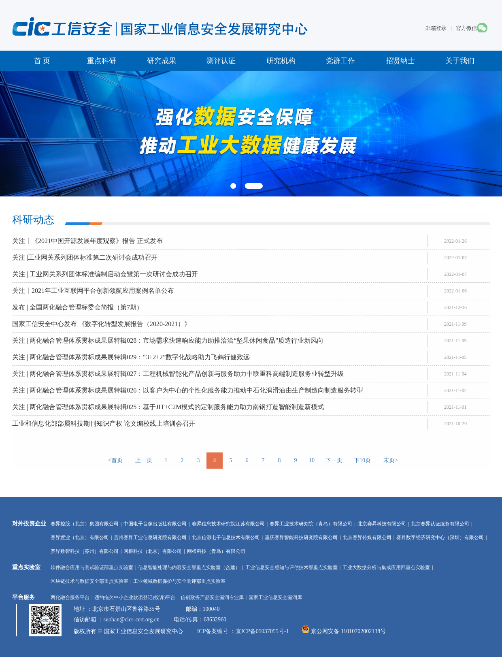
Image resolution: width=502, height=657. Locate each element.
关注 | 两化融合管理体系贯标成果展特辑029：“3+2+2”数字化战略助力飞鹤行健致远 (131, 357)
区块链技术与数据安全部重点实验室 (89, 581)
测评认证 (221, 61)
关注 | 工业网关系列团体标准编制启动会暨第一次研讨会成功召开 (105, 274)
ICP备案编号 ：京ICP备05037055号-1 (243, 631)
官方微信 (466, 28)
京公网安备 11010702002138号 (348, 631)
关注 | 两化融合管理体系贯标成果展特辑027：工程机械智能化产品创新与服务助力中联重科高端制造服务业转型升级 (178, 373)
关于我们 (459, 61)
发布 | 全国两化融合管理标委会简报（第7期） (77, 307)
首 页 (42, 61)
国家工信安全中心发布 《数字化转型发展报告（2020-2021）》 (101, 323)
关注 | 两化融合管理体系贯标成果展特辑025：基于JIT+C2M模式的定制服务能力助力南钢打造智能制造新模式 (168, 406)
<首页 (115, 460)
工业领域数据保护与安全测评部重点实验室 (179, 581)
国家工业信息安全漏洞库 (275, 597)
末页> (390, 460)
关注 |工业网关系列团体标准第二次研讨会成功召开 (84, 257)
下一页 (333, 460)
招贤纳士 (400, 61)
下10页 (362, 460)
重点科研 (101, 61)
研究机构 (281, 61)
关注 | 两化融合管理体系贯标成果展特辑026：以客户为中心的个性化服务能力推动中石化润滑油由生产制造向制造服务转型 (187, 390)
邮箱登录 (436, 28)
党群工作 (340, 61)
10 (312, 460)
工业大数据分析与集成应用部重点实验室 (386, 567)
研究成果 (161, 61)
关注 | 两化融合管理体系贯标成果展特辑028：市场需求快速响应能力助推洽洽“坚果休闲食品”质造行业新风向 (167, 340)
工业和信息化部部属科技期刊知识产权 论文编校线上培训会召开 (103, 423)
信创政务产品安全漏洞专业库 (212, 597)
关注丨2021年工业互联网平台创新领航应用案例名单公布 (93, 290)
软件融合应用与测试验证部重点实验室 (92, 567)
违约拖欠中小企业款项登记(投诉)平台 (134, 597)
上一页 (143, 460)
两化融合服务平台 (70, 597)
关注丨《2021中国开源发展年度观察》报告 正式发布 (87, 240)
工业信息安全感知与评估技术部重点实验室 (291, 567)
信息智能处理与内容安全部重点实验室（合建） (189, 567)
